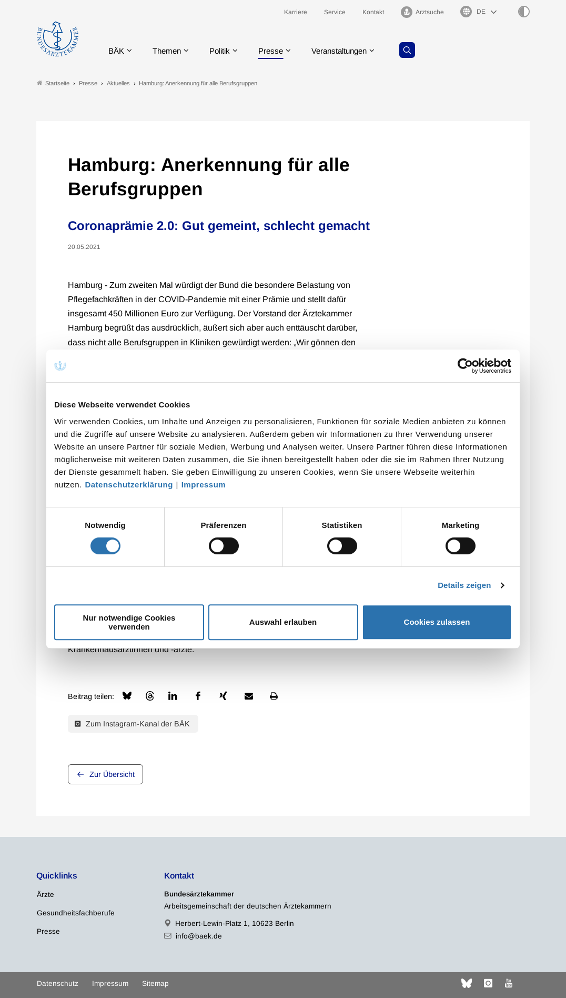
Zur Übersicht (112, 775)
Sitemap (155, 983)
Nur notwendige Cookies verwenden (129, 622)
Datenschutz (57, 983)
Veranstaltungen (351, 49)
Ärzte (45, 895)
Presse (279, 49)
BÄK (118, 49)
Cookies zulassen (437, 621)
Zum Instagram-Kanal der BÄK (132, 723)
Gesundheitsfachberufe (76, 913)
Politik (226, 49)
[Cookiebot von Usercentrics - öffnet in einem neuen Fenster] (466, 365)
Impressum (203, 484)
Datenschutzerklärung (129, 484)
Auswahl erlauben (283, 621)
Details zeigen (464, 585)
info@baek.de (199, 936)
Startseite (53, 83)
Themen (170, 49)
